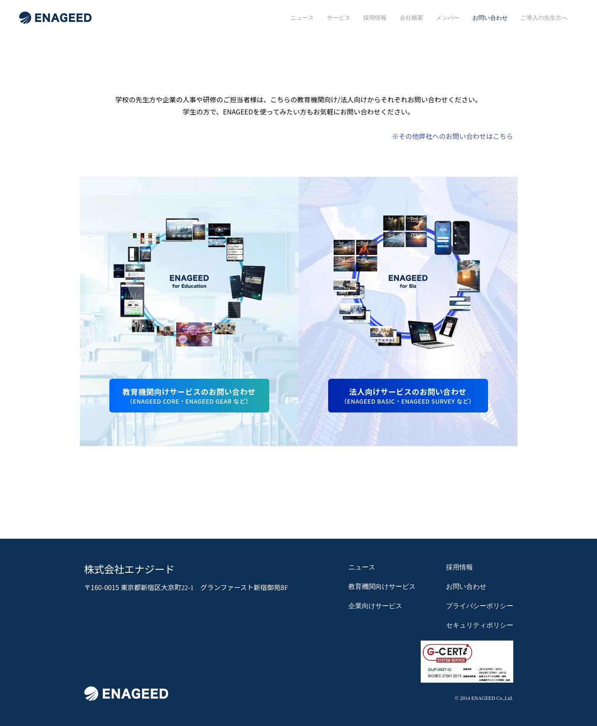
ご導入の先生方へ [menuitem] (544, 17)
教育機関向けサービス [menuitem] (382, 586)
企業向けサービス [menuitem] (375, 606)
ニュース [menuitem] (302, 17)
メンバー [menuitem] (447, 17)
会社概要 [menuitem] (411, 17)
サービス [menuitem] (338, 17)
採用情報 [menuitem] (375, 17)
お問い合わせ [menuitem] (490, 17)
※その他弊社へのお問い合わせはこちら (452, 136)
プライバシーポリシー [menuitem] (479, 606)
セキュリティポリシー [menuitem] (479, 625)
